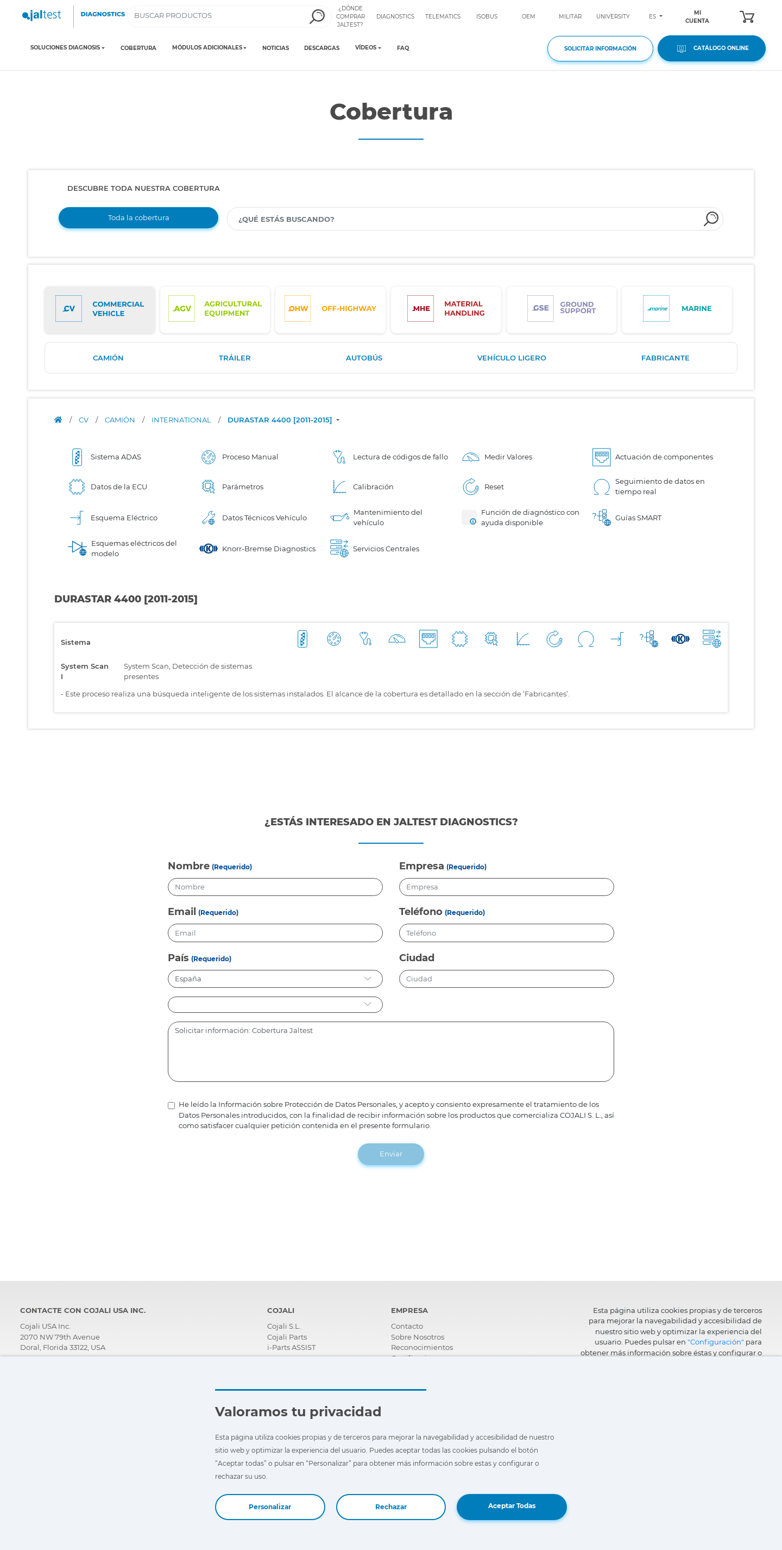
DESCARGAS (321, 48)
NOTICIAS (275, 48)
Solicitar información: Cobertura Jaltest (391, 1052)
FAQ (403, 48)
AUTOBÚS (364, 357)
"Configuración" (716, 1341)
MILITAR (570, 16)
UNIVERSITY (612, 16)
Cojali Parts (287, 1337)
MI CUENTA (697, 16)
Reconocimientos (422, 1347)
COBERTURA (138, 48)
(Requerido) (232, 867)
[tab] (100, 310)
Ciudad (416, 958)
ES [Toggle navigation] (653, 16)
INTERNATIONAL (182, 419)
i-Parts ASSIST (291, 1347)
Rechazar (391, 1507)
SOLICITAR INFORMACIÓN (600, 48)
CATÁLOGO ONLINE (711, 49)
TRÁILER (235, 357)
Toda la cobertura (138, 217)
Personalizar (270, 1507)
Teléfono (421, 912)
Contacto (407, 1326)
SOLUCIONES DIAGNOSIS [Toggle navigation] (65, 48)
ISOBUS (486, 16)
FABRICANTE (665, 357)
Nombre (189, 866)
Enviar (391, 1153)
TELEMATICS (443, 16)
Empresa (421, 866)
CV (84, 419)
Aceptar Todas (511, 1506)
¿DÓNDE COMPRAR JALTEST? (350, 16)
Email (182, 912)
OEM (528, 16)
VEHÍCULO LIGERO (511, 357)
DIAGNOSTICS (395, 16)
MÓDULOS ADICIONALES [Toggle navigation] (207, 48)
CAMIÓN (108, 357)
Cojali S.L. (284, 1326)
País (178, 958)
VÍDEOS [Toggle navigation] (365, 48)
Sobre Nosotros (417, 1337)
